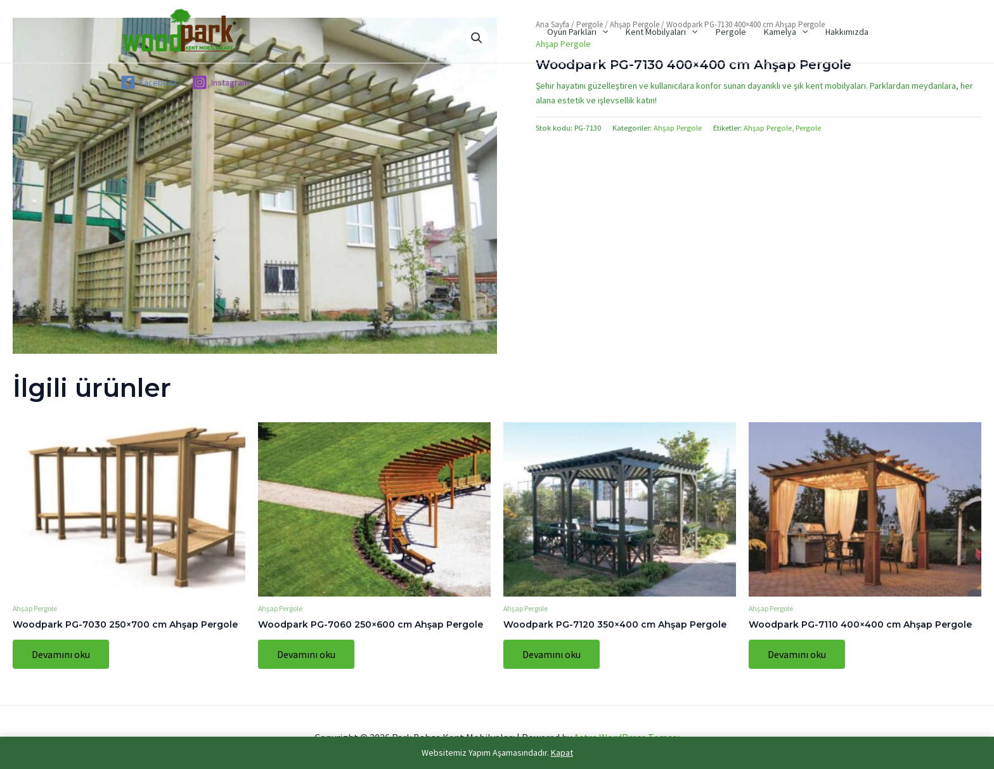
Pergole (731, 31)
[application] (602, 31)
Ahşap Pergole (678, 127)
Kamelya (786, 31)
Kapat (562, 752)
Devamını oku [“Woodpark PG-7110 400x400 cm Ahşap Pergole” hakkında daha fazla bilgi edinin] (797, 654)
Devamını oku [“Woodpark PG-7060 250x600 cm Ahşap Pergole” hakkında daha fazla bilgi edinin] (306, 654)
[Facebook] (149, 82)
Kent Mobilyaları (661, 31)
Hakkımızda (846, 31)
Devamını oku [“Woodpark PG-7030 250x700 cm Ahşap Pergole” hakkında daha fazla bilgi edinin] (61, 654)
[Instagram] (220, 82)
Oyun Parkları (577, 31)
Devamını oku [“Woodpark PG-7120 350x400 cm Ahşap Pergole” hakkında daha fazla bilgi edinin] (551, 654)
